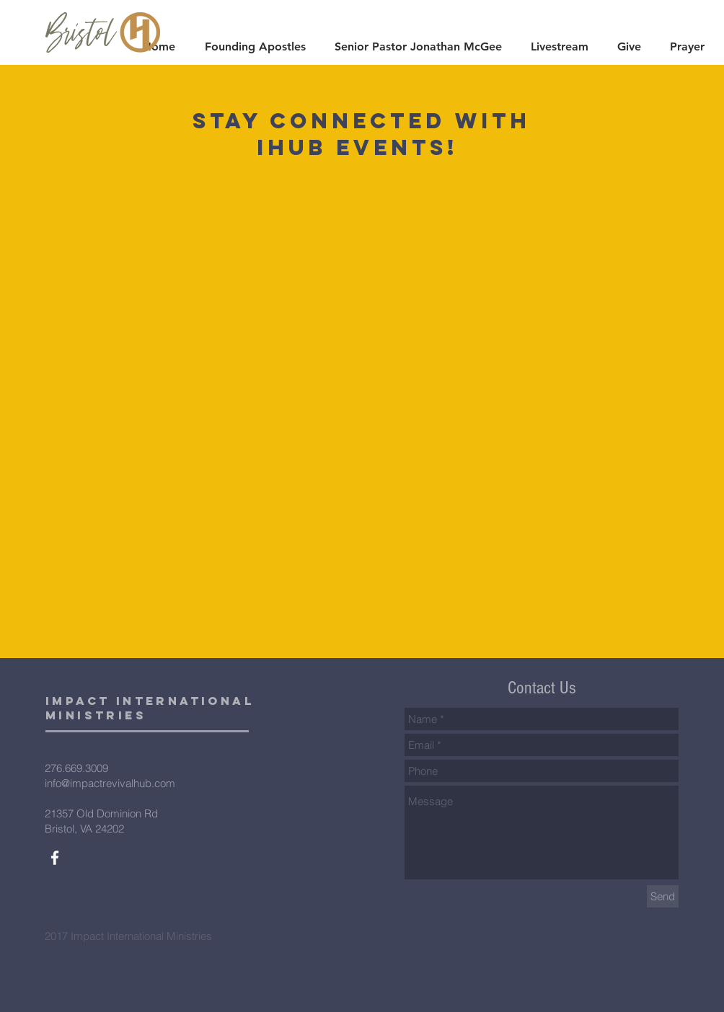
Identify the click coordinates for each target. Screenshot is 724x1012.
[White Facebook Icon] (54, 857)
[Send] (663, 896)
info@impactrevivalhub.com (110, 783)
